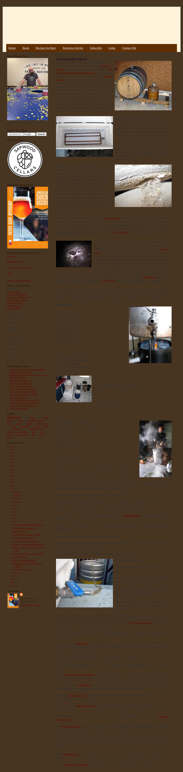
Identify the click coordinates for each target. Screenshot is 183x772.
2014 (12, 476)
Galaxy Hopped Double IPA (20, 386)
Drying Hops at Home (19, 408)
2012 (12, 482)
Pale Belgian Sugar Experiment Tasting (27, 554)
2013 (12, 479)
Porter (36, 426)
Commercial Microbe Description (20, 267)
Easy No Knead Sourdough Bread (23, 394)
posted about (68, 73)
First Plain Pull (84, 685)
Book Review (42, 423)
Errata (9, 273)
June (14, 512)
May (14, 515)
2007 (12, 586)
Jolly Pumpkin (120, 232)
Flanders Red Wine (14, 303)
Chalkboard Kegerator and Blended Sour (28, 544)
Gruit (42, 432)
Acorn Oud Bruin (14, 292)
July (14, 508)
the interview (149, 277)
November (16, 495)
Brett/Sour (13, 417)
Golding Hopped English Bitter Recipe (27, 525)
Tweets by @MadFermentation (19, 280)
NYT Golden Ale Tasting (141, 622)
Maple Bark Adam (14, 306)
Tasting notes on (70, 754)
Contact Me (129, 48)
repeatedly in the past (84, 73)
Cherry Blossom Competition (23, 528)
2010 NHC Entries (19, 531)
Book (25, 48)
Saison (18, 423)
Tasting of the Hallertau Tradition (78, 674)
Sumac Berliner (13, 308)
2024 (12, 446)
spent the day (82, 643)
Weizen (9, 435)
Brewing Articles (73, 48)
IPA (8, 423)
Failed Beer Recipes (20, 557)
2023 (12, 450)
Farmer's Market (22, 435)
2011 (12, 486)
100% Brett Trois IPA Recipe (20, 383)
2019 (12, 459)
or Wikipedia (108, 280)
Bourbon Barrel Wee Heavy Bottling (26, 534)
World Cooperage (131, 515)
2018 (12, 463)
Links (111, 48)
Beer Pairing (42, 435)
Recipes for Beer (46, 48)
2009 (12, 579)
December (16, 492)
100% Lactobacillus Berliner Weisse (23, 392)
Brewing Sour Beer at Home (20, 372)
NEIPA (28, 423)
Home (12, 48)
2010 (12, 489)
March (15, 521)
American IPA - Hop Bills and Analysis (25, 403)
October (15, 498)
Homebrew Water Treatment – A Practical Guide (28, 375)
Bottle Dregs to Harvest (16, 262)
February (16, 573)
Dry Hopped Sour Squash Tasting (25, 541)
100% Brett (25, 426)
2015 (12, 472)
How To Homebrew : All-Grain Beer (24, 400)
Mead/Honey (17, 429)
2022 (12, 453)
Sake (33, 435)
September (17, 502)
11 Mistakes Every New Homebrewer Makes (27, 369)
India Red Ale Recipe (18, 397)
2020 (12, 456)
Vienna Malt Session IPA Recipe (22, 389)
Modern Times (36, 420)
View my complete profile (30, 605)
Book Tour (11, 256)
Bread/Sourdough (36, 429)
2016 (12, 469)
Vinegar (9, 437)
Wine (46, 426)
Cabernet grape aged (77, 695)
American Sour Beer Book (17, 432)
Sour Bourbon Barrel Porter (23, 538)
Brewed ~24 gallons (71, 726)
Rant (34, 432)
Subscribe (96, 48)
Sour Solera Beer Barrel (21, 569)
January (15, 576)
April (14, 518)
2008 (12, 583)
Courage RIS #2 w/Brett (16, 294)
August (15, 505)
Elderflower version (86, 705)
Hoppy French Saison (17, 378)
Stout (20, 420)
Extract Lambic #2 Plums (17, 300)
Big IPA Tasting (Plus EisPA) (23, 560)
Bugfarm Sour (112, 218)
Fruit (32, 417)
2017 (12, 466)
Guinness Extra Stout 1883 (17, 297)
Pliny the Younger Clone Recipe (23, 406)
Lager (13, 426)
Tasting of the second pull (75, 764)
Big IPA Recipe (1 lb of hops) (21, 381)
